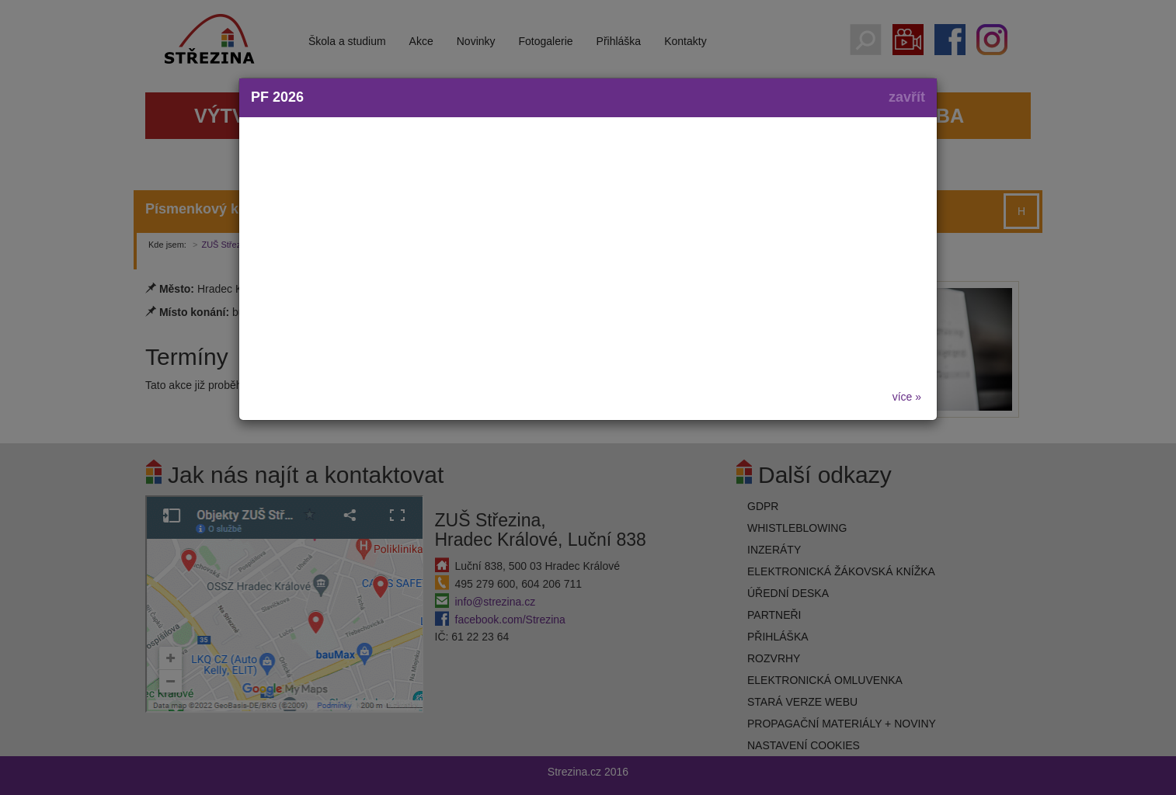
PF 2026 (277, 97)
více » (906, 397)
